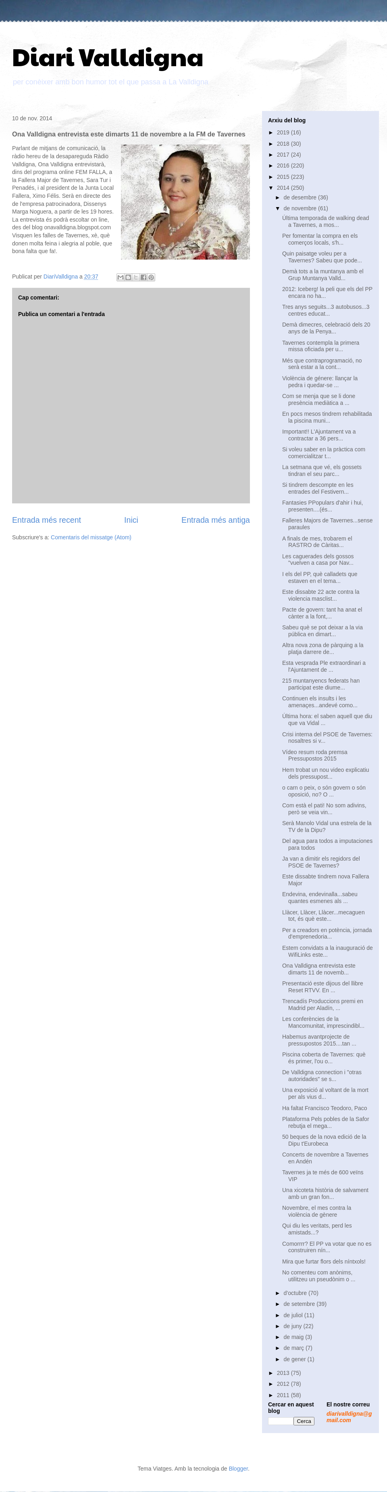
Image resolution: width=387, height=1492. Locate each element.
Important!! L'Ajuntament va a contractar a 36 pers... (319, 435)
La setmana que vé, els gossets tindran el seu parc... (322, 470)
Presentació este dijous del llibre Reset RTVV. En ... (322, 986)
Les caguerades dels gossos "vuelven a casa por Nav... (318, 559)
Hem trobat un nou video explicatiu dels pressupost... (325, 773)
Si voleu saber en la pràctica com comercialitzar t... (323, 452)
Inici (131, 519)
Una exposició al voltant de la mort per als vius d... (325, 1093)
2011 (284, 1395)
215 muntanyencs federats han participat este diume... (321, 684)
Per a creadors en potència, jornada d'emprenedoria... (327, 933)
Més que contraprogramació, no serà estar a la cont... (322, 364)
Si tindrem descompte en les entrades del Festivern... (318, 488)
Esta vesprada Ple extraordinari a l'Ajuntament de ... (324, 666)
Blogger (238, 1468)
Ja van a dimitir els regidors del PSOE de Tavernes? (321, 862)
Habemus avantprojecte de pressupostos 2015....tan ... (319, 1040)
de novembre (300, 208)
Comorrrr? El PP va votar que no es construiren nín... (327, 1247)
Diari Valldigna (108, 56)
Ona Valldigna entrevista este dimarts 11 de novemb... (319, 969)
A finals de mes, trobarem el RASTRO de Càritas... (317, 542)
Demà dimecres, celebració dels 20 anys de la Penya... (326, 328)
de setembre (299, 1304)
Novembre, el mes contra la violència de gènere (316, 1211)
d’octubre (295, 1293)
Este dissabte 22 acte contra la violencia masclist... (320, 595)
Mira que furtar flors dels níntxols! (324, 1261)
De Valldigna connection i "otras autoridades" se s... (322, 1075)
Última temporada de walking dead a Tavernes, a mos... (325, 221)
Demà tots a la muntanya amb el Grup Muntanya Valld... (323, 274)
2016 (284, 165)
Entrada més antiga (215, 519)
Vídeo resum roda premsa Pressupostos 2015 (314, 755)
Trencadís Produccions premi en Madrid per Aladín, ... (322, 1004)
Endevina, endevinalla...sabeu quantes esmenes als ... (320, 897)
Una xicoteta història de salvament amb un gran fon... (325, 1193)
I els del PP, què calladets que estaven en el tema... (320, 577)
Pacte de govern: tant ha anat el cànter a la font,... (322, 613)
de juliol (293, 1315)
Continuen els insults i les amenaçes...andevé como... (320, 701)
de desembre (300, 197)
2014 (284, 187)
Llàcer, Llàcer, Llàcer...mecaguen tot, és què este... (323, 915)
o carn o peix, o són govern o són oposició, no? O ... (324, 791)
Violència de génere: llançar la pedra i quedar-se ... (320, 381)
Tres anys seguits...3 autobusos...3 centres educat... (326, 310)
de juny (293, 1326)
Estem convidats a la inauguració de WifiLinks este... (327, 951)
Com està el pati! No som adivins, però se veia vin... (324, 808)
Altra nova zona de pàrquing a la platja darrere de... (323, 648)
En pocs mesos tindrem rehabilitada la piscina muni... (327, 417)
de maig (294, 1337)
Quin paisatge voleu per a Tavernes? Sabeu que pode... (322, 257)
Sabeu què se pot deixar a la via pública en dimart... (322, 630)
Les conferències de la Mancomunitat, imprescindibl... (323, 1022)
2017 (284, 154)
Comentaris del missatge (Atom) (91, 537)
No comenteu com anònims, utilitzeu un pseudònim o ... (319, 1275)
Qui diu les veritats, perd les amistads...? (317, 1229)
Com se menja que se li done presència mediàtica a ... (318, 399)
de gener (295, 1359)
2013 (284, 1373)
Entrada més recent (46, 519)
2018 (284, 143)
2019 (284, 132)
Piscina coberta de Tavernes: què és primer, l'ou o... (324, 1058)
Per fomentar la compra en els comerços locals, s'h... (320, 239)
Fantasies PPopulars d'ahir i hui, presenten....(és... (322, 506)
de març (294, 1348)
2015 (284, 177)
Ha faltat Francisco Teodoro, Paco (324, 1108)
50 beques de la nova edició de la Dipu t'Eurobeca (324, 1140)
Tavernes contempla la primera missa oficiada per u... (320, 346)
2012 (284, 1384)
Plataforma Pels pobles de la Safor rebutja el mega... (325, 1122)
